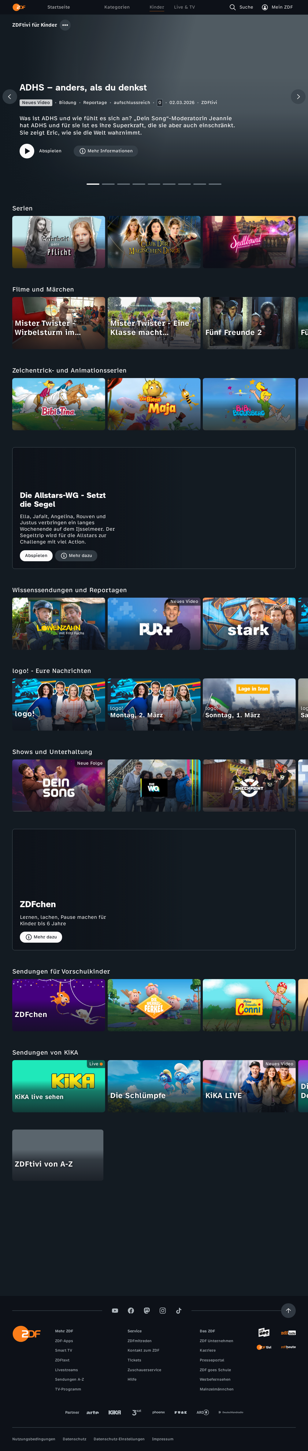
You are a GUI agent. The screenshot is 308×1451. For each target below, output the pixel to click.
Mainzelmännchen (217, 1389)
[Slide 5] (154, 186)
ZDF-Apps (64, 1341)
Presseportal (212, 1360)
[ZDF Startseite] (19, 7)
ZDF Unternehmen (216, 1341)
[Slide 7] (184, 186)
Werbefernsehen (215, 1379)
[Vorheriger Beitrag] (9, 96)
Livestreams (66, 1370)
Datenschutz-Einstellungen (119, 1439)
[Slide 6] (169, 186)
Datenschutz (74, 1439)
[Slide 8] (199, 186)
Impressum (162, 1439)
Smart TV (63, 1350)
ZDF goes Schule (215, 1370)
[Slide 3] (123, 186)
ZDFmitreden (140, 1341)
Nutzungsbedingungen (33, 1439)
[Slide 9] (215, 186)
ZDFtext (62, 1360)
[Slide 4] (138, 186)
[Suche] (242, 7)
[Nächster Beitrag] (298, 96)
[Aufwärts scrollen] (288, 1310)
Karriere (208, 1350)
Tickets (134, 1360)
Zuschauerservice (144, 1370)
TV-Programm (68, 1389)
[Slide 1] (93, 186)
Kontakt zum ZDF (143, 1350)
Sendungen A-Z (69, 1379)
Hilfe (132, 1379)
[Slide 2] (108, 186)
